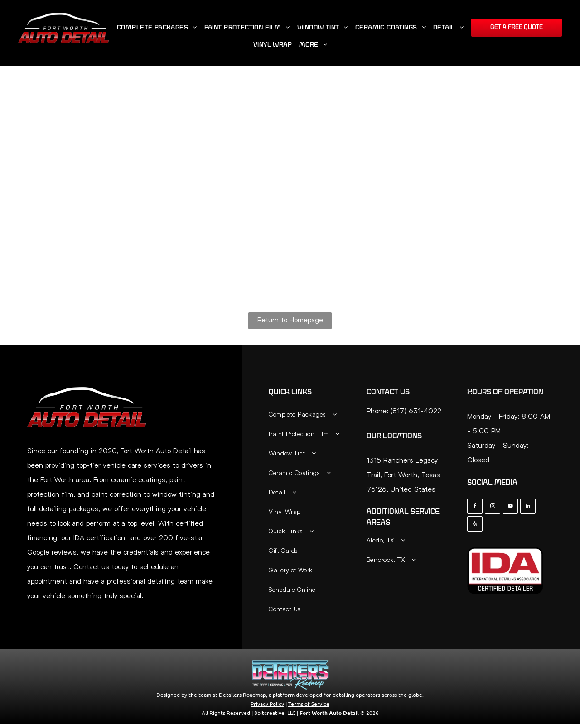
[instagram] (492, 507)
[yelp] (475, 525)
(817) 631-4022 (416, 410)
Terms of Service (308, 703)
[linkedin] (528, 507)
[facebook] (475, 507)
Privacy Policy (267, 703)
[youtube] (510, 507)
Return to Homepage (290, 319)
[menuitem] (157, 28)
